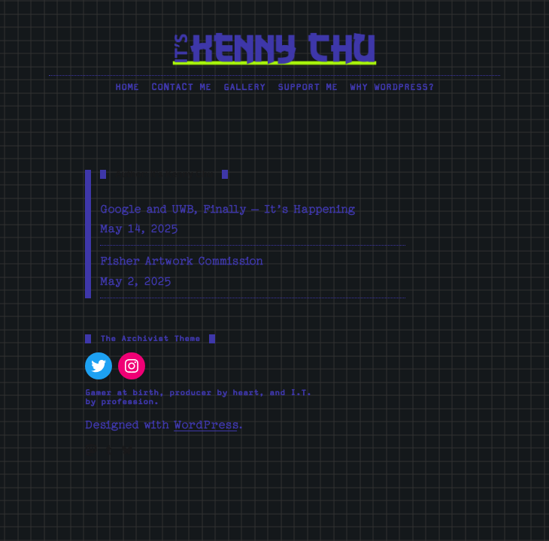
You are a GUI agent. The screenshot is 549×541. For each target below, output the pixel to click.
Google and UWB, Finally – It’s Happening (227, 209)
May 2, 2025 (135, 281)
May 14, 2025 (139, 228)
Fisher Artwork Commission (181, 261)
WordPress (205, 425)
